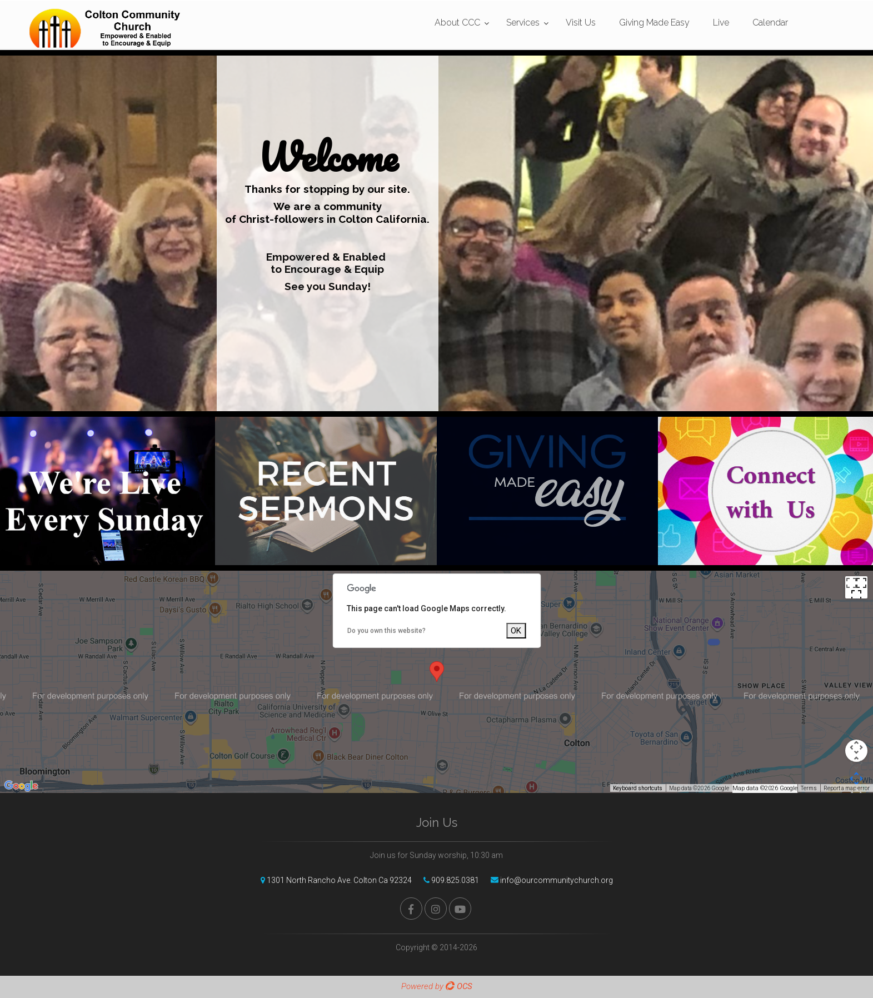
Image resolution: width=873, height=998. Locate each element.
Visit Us (581, 22)
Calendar (770, 22)
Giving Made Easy (654, 22)
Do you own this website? (386, 631)
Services (523, 22)
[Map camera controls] (856, 751)
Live (721, 22)
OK (516, 631)
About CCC (457, 22)
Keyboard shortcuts (637, 788)
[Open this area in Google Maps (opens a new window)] (21, 786)
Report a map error (847, 788)
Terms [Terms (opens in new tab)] (809, 788)
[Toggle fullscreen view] (856, 587)
